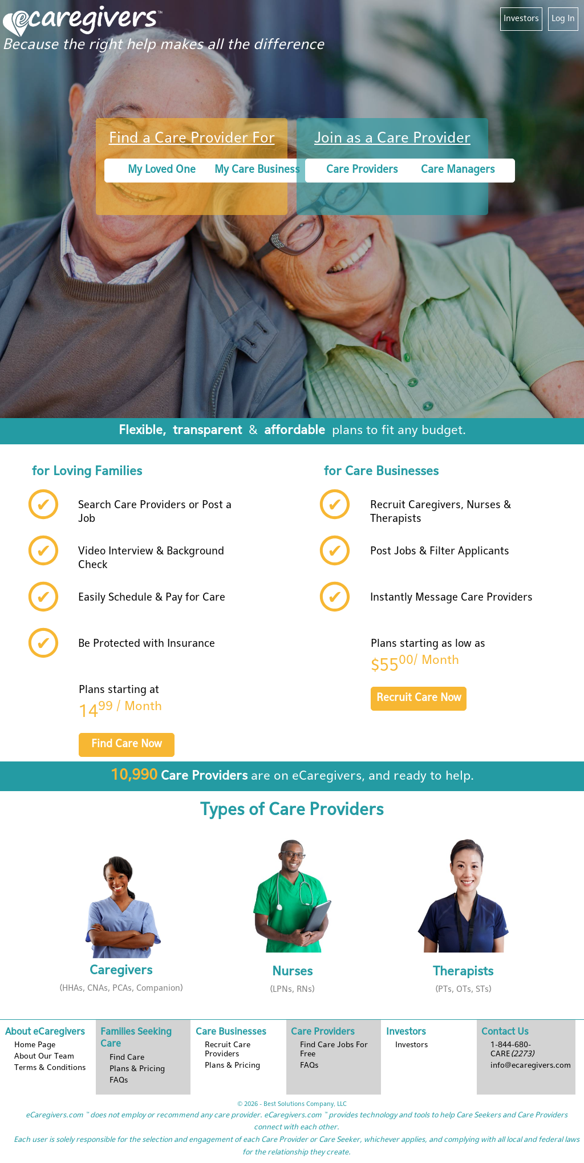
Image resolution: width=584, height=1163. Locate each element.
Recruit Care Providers (227, 1050)
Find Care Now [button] (126, 744)
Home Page (34, 1045)
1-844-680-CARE (512, 1050)
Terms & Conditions (50, 1068)
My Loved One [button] (162, 170)
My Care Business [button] (257, 170)
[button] (120, 917)
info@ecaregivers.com (530, 1065)
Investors (521, 19)
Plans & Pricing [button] (137, 1069)
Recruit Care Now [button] (418, 698)
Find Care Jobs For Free (334, 1050)
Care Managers (458, 170)
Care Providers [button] (362, 170)
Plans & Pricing (232, 1065)
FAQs (119, 1080)
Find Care (127, 1057)
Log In (563, 19)
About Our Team (44, 1056)
